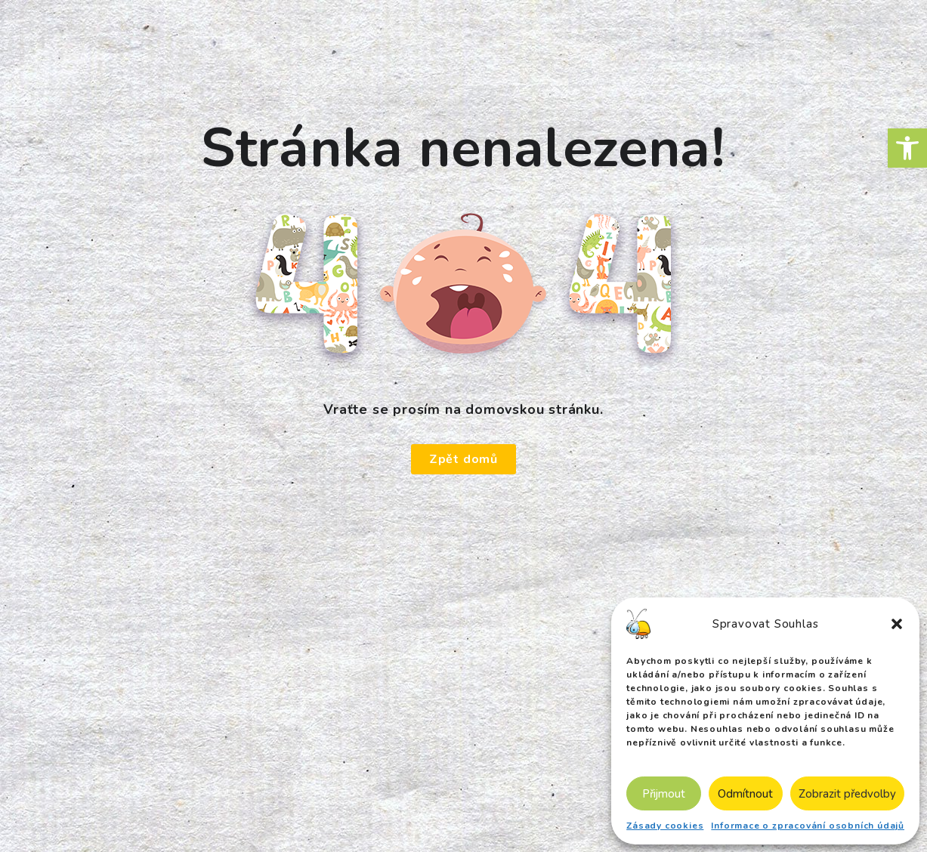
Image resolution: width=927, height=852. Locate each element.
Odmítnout (745, 793)
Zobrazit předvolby (847, 793)
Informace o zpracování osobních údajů (807, 826)
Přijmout (663, 793)
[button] (907, 148)
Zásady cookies (664, 826)
